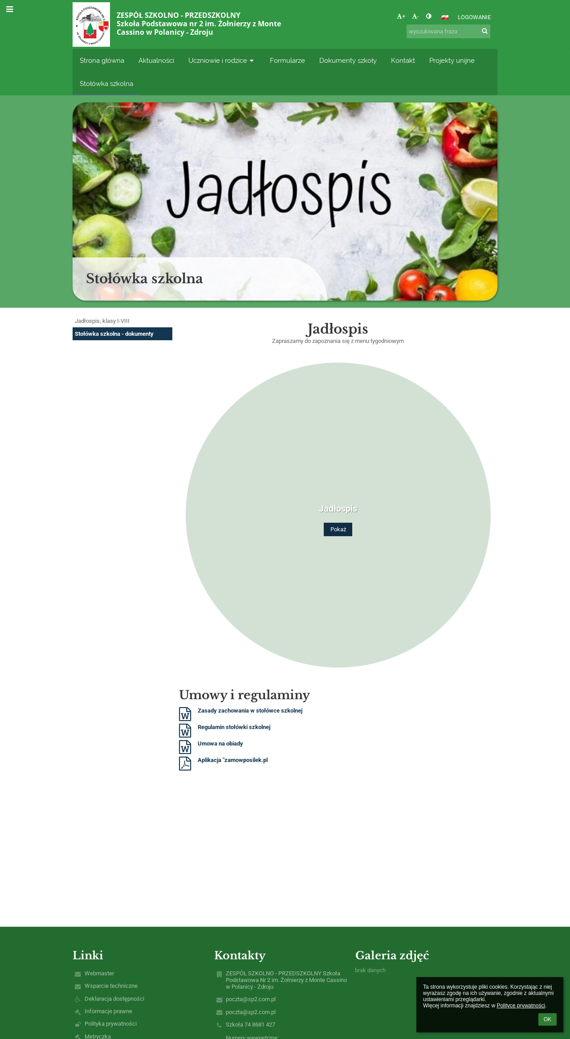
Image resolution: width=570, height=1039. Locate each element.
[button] (445, 17)
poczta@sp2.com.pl (251, 999)
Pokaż (338, 529)
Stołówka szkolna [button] (106, 83)
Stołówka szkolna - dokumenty (114, 333)
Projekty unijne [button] (452, 60)
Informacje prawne (108, 1011)
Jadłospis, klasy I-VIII (102, 321)
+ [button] (401, 16)
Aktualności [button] (156, 60)
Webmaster (99, 973)
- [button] (415, 16)
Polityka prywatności (111, 1023)
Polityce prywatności (521, 1005)
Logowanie (474, 17)
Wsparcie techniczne (111, 985)
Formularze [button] (287, 60)
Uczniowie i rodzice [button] (222, 60)
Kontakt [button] (403, 60)
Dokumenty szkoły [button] (348, 60)
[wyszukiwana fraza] (448, 31)
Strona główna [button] (102, 60)
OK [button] (547, 1019)
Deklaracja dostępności (114, 998)
